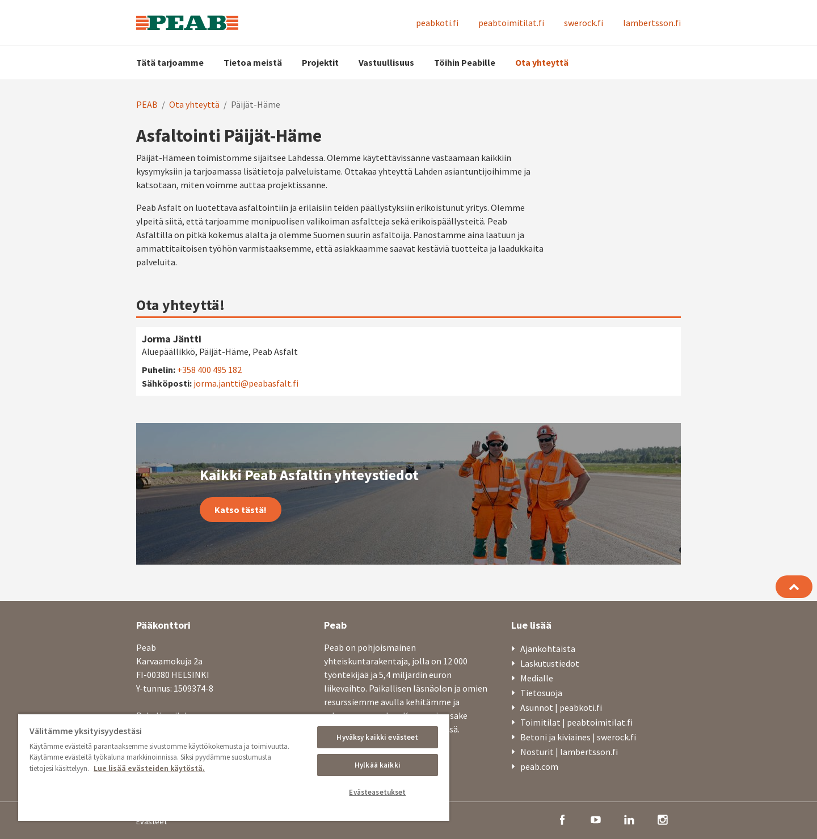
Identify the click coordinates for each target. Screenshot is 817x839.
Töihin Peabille (464, 62)
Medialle (536, 678)
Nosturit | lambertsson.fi (569, 751)
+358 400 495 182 (209, 369)
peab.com (539, 766)
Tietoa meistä (253, 62)
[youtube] (595, 818)
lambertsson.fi (652, 22)
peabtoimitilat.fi (511, 22)
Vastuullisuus (386, 62)
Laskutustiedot (549, 663)
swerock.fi (583, 22)
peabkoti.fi (437, 22)
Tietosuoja (541, 692)
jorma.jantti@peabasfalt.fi (245, 383)
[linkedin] (629, 818)
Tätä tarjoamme (170, 62)
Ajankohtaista (547, 648)
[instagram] (662, 818)
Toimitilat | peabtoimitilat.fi (576, 722)
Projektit (320, 62)
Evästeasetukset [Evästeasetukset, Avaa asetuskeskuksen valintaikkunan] (377, 792)
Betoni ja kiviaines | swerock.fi (578, 737)
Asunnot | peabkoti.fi (561, 707)
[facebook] (562, 818)
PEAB (147, 104)
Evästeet (151, 821)
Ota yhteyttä (541, 62)
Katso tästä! (240, 509)
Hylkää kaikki (378, 765)
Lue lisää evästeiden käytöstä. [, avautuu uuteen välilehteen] (149, 768)
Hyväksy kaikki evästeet (377, 737)
